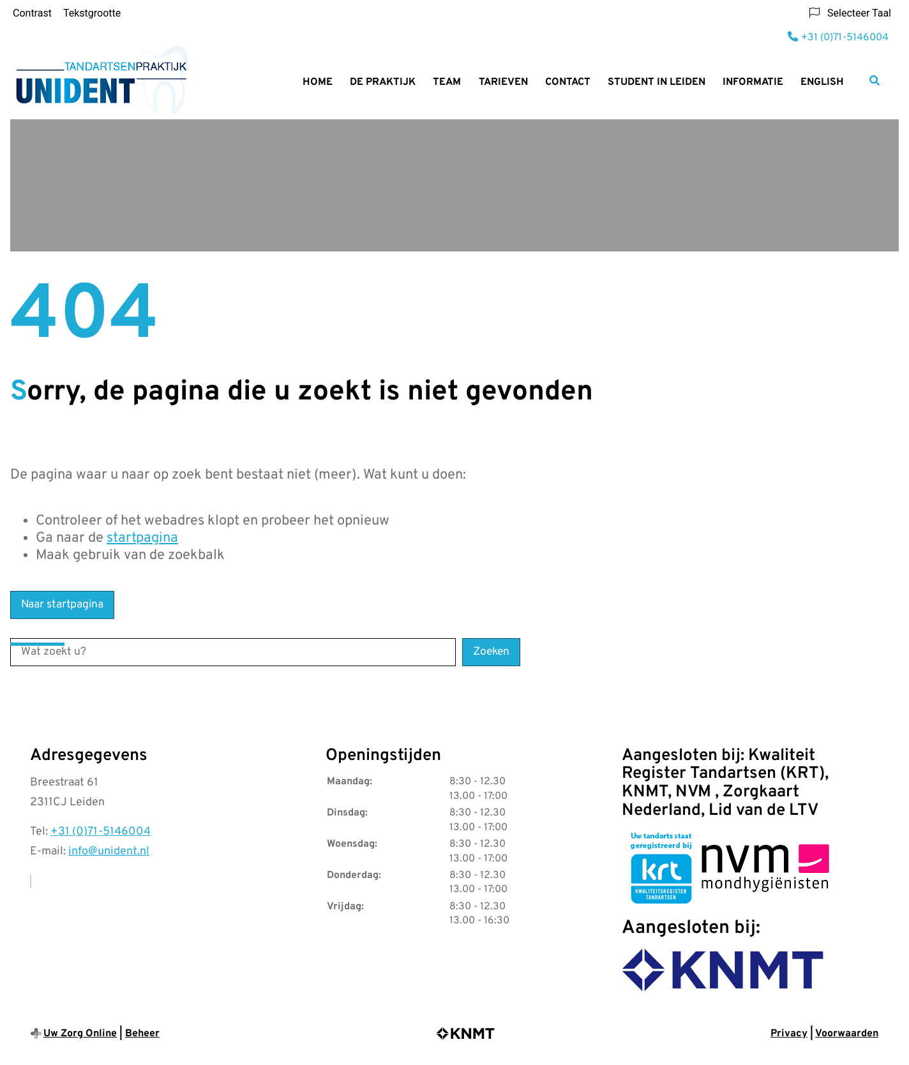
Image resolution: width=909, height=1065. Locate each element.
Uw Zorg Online (80, 1033)
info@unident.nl (108, 851)
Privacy (789, 1033)
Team (447, 82)
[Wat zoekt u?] (233, 652)
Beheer (142, 1033)
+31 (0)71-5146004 (100, 831)
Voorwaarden (846, 1033)
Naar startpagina (62, 604)
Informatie (753, 82)
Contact (567, 82)
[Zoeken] (874, 80)
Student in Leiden (656, 82)
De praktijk (383, 82)
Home (318, 82)
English (822, 82)
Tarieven (503, 82)
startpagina (142, 538)
